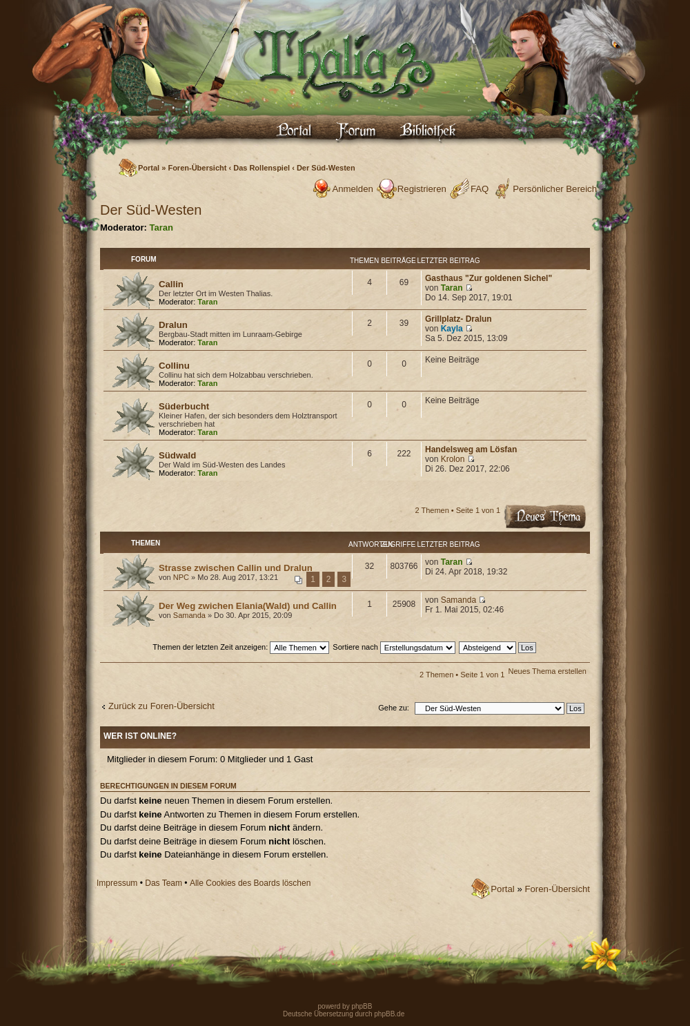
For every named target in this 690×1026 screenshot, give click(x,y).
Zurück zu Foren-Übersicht (161, 706)
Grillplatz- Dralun (458, 319)
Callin (171, 284)
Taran (161, 227)
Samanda (189, 615)
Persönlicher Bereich (555, 189)
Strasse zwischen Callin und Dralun (236, 568)
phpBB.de (389, 1014)
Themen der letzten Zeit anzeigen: (240, 647)
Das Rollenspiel (261, 168)
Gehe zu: (393, 708)
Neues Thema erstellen (547, 671)
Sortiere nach (394, 647)
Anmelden (352, 189)
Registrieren (421, 189)
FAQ (480, 189)
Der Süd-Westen (326, 168)
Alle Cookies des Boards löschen (250, 883)
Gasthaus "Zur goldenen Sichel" (488, 278)
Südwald (177, 455)
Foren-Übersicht (197, 168)
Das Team (163, 883)
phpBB (361, 1006)
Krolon (453, 459)
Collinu (174, 365)
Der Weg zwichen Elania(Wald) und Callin (248, 606)
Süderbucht (184, 406)
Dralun (173, 325)
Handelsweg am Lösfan (471, 449)
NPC (181, 577)
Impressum (117, 883)
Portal (148, 168)
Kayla (452, 328)
